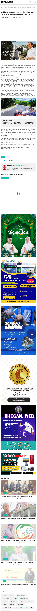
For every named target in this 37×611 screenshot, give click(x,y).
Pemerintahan (20, 604)
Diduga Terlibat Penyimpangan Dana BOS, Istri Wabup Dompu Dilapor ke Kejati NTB (18, 519)
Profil (22, 607)
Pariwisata (12, 604)
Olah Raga (31, 601)
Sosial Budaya (30, 607)
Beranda (2, 7)
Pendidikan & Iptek (7, 607)
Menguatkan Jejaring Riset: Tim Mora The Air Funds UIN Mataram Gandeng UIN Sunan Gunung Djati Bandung (29, 124)
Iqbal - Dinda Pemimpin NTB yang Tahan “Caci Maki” (7, 123)
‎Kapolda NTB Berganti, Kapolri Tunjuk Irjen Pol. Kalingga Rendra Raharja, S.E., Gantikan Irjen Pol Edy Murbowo (17, 563)
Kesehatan (15, 598)
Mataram (5, 601)
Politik (16, 607)
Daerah (5, 595)
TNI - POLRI (5, 493)
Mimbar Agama (14, 601)
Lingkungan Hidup (24, 598)
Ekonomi (12, 595)
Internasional (6, 598)
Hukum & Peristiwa (21, 595)
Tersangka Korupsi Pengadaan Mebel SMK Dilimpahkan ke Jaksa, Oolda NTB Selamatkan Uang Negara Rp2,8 (17, 497)
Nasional (7, 7)
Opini (5, 604)
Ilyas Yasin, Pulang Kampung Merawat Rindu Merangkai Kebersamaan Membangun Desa (18, 585)
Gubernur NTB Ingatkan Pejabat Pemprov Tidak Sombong (17, 124)
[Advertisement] (18, 30)
